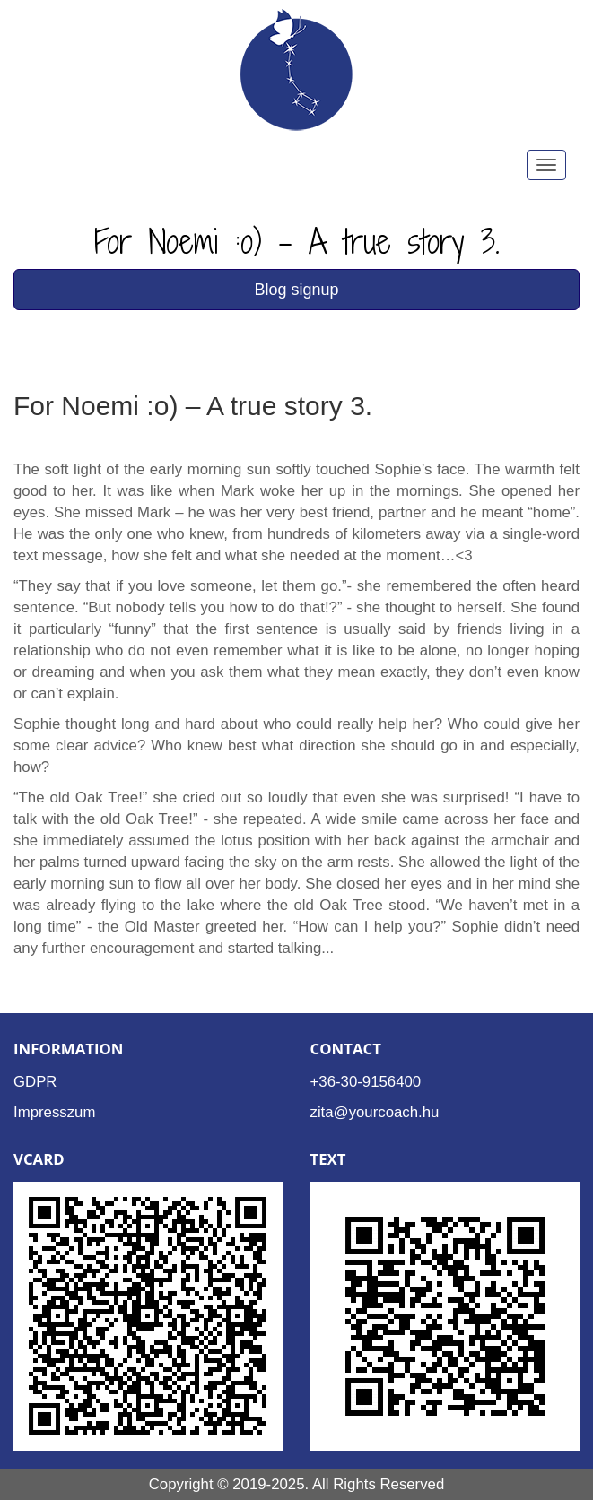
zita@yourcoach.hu (375, 1112)
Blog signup (296, 290)
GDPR (35, 1081)
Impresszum (54, 1112)
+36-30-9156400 (366, 1081)
